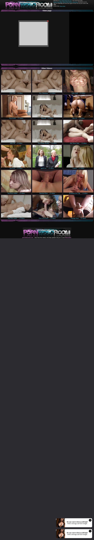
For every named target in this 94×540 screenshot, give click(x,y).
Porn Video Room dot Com (65, 0)
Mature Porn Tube (57, 2)
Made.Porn (75, 2)
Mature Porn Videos (67, 2)
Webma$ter (68, 237)
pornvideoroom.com (27, 237)
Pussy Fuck (62, 6)
